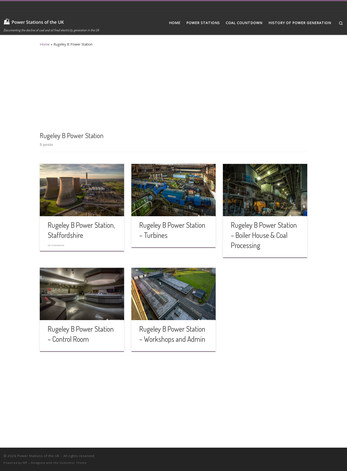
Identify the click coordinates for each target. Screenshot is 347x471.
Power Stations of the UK (38, 456)
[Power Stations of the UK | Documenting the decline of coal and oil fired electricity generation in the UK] (34, 20)
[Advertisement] (173, 88)
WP (25, 462)
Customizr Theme (73, 462)
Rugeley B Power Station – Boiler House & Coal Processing (264, 235)
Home (45, 44)
